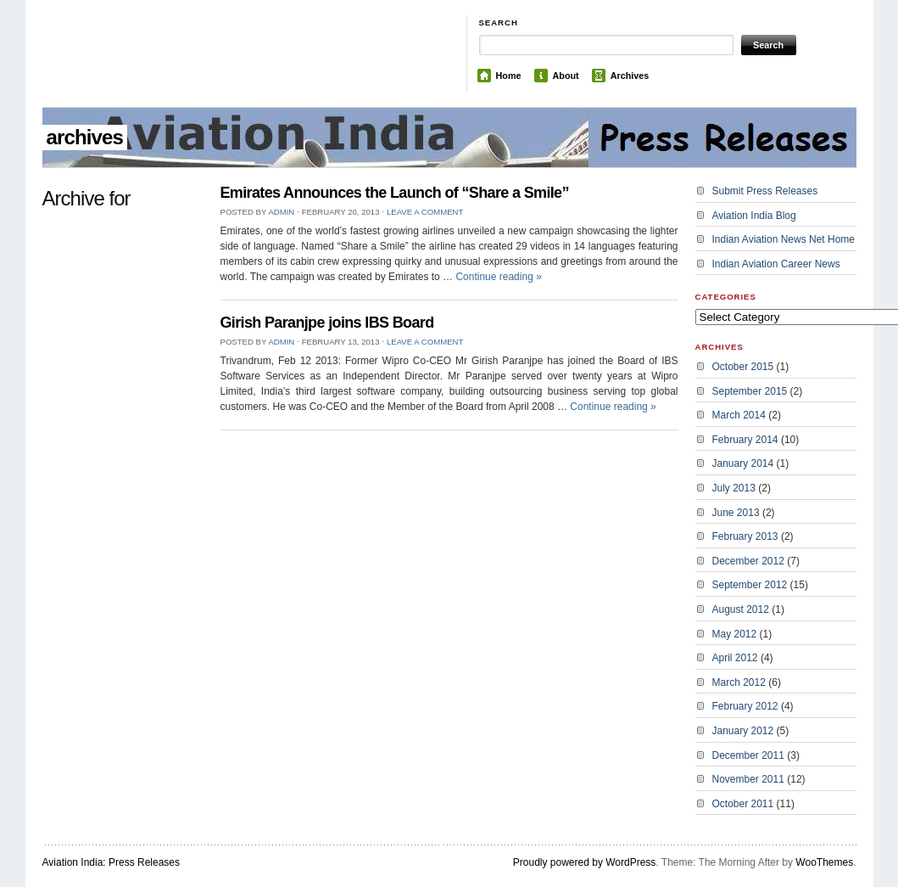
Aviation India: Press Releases (111, 862)
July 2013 (734, 488)
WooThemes (824, 862)
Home (509, 75)
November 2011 (748, 779)
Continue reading (498, 277)
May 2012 (734, 634)
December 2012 (748, 561)
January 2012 (743, 731)
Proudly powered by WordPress (584, 862)
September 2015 (750, 391)
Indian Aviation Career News (776, 264)
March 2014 (739, 415)
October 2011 (743, 804)
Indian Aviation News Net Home (784, 239)
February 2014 (745, 440)
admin (281, 211)
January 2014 (743, 463)
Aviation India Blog (754, 216)
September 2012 (750, 585)
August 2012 (740, 609)
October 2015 (743, 367)
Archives (630, 75)
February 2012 (745, 706)
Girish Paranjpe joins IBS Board (327, 322)
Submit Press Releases (765, 191)
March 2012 (739, 682)
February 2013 (745, 536)
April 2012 (735, 658)
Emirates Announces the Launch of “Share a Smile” (394, 192)
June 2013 (736, 513)
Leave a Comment (425, 211)
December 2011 (748, 755)
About (566, 75)
